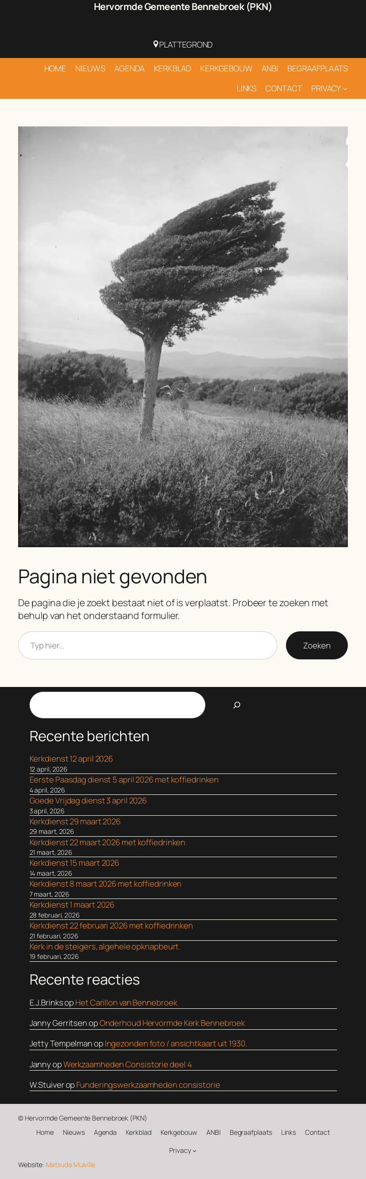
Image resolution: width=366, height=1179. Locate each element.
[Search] (237, 705)
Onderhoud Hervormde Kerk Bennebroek (172, 1022)
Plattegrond (183, 44)
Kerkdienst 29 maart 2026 (75, 821)
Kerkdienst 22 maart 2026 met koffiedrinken (108, 842)
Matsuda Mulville (70, 1164)
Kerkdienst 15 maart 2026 (75, 862)
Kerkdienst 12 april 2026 (71, 758)
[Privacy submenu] (345, 88)
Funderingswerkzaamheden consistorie (148, 1084)
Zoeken (316, 645)
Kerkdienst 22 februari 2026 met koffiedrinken (111, 925)
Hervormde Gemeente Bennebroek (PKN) (183, 6)
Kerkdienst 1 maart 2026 (72, 904)
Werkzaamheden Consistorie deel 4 (127, 1064)
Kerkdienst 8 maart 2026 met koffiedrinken (106, 883)
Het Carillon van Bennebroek (126, 1002)
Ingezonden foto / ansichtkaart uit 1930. (176, 1043)
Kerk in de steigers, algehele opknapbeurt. (105, 946)
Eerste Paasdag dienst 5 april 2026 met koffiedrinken (124, 779)
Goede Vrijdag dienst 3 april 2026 (88, 800)
